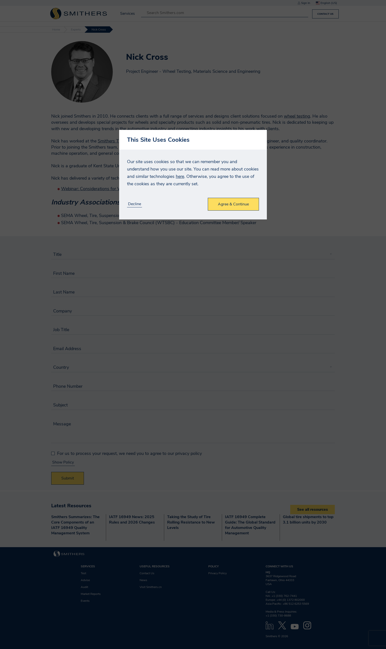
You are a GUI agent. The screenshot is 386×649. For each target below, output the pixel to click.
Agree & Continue (233, 204)
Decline (134, 204)
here (180, 176)
